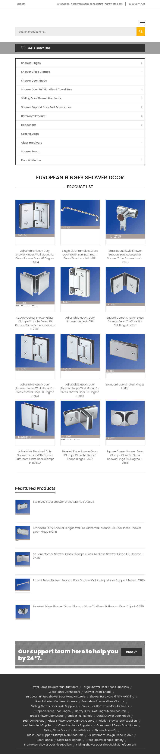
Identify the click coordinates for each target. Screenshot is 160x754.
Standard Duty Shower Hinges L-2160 (125, 386)
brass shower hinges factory (105, 740)
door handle (44, 740)
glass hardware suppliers (75, 725)
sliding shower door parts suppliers (54, 706)
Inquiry (131, 652)
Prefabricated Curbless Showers (56, 701)
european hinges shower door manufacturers (55, 696)
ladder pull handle (80, 716)
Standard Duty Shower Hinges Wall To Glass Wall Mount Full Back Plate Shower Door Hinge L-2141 (87, 530)
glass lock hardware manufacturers (105, 706)
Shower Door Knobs (34, 81)
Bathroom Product (82, 116)
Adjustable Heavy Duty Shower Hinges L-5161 (80, 319)
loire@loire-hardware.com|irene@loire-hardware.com (90, 4)
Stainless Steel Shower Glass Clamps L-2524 (63, 502)
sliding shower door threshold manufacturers (106, 744)
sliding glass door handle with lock (66, 730)
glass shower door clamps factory (71, 721)
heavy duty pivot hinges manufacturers (101, 711)
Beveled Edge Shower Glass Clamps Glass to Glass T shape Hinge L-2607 (80, 455)
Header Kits (82, 124)
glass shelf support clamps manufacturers (55, 735)
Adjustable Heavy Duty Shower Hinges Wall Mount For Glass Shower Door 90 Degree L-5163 (80, 390)
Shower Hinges (82, 62)
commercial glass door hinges (116, 725)
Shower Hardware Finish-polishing (112, 696)
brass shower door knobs (47, 716)
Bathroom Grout (33, 721)
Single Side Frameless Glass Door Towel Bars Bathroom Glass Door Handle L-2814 (80, 254)
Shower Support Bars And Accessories (82, 107)
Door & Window (82, 160)
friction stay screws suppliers (118, 721)
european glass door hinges (52, 711)
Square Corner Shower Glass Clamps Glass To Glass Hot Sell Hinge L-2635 (125, 321)
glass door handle (69, 740)
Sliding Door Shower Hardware (82, 98)
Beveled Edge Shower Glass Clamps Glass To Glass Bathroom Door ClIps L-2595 (88, 606)
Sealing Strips (30, 134)
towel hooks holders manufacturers (54, 687)
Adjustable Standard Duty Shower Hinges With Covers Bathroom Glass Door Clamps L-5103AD (35, 457)
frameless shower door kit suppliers (48, 744)
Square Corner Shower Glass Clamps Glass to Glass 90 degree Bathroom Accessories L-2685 (35, 323)
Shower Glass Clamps (82, 71)
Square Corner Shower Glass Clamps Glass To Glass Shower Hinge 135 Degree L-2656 (125, 457)
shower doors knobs (97, 692)
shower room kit (106, 730)
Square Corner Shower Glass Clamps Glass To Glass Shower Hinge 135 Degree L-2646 (89, 556)
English (21, 4)
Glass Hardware (82, 142)
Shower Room (30, 151)
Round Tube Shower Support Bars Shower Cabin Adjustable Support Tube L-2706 (89, 580)
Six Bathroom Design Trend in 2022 (110, 735)
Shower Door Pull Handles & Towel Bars (82, 89)
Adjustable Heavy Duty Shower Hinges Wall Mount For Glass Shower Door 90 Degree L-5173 (34, 390)
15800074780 (137, 4)
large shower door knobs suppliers (106, 687)
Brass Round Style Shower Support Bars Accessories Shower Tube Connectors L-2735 (125, 256)
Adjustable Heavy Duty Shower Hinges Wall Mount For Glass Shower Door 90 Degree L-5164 (34, 256)
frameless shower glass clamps (103, 701)
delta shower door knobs (113, 716)
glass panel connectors (64, 692)
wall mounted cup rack (38, 725)
